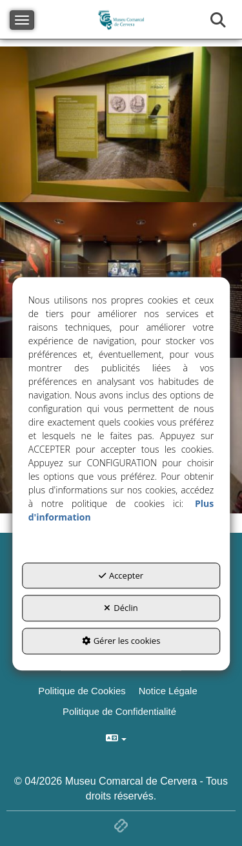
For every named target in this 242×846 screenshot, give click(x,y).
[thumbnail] (121, 124)
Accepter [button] (121, 575)
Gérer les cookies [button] (121, 640)
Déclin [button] (121, 608)
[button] (170, 691)
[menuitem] (170, 691)
